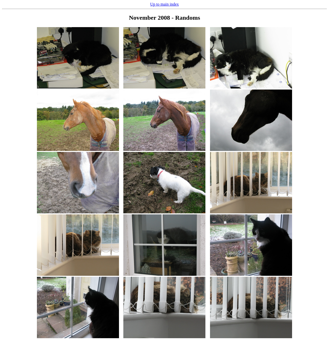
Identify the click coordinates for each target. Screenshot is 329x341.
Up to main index (164, 4)
